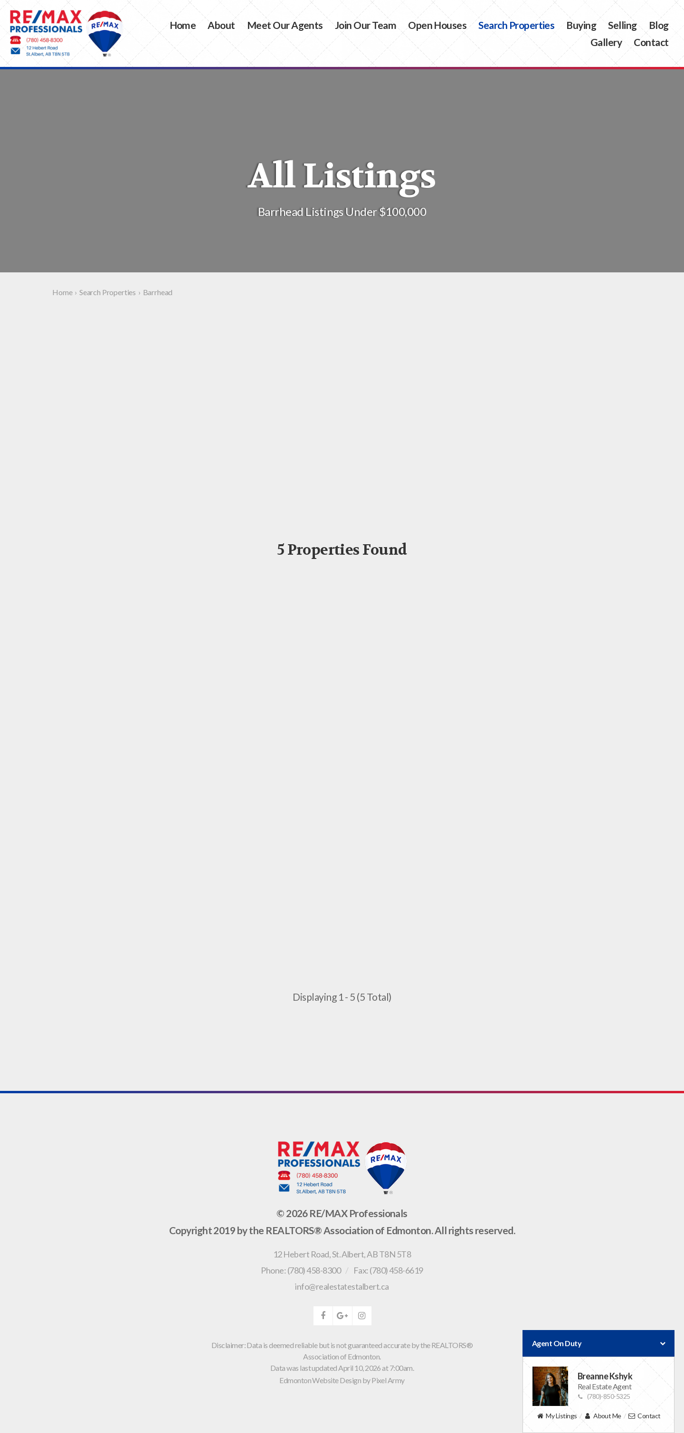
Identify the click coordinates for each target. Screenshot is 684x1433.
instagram (361, 1315)
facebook (323, 1315)
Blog (659, 25)
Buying (581, 25)
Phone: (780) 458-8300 (301, 1270)
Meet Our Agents (285, 25)
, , (342, 1254)
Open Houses (437, 25)
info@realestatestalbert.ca (342, 1286)
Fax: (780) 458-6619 (388, 1270)
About (221, 25)
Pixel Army (388, 1380)
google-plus (342, 1315)
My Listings (556, 1416)
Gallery (606, 42)
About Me (602, 1416)
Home (183, 25)
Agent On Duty (598, 1343)
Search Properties (516, 25)
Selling (622, 25)
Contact (651, 42)
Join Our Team (365, 25)
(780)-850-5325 (604, 1396)
